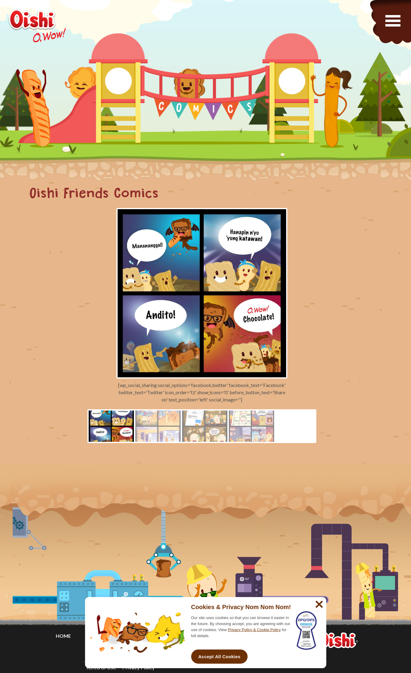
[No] (318, 602)
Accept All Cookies (219, 656)
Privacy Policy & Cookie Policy (254, 629)
